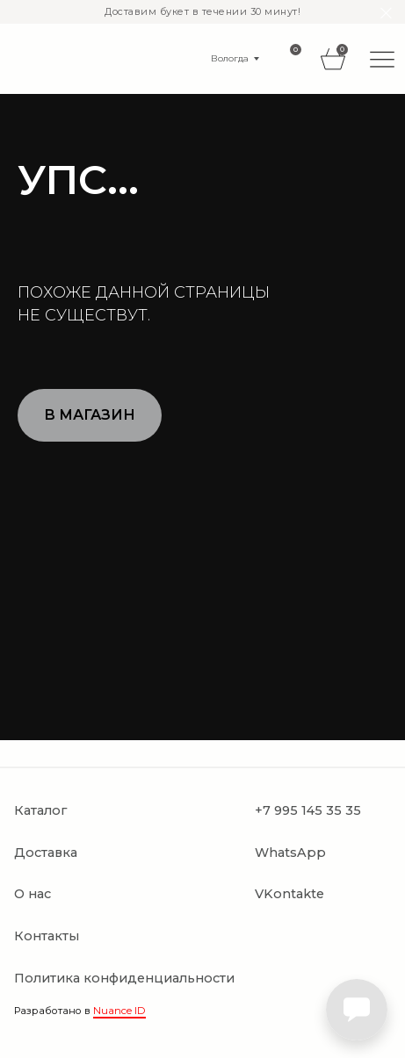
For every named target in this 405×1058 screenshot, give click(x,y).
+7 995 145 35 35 (308, 810)
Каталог (40, 810)
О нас (32, 894)
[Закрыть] (386, 14)
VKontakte (289, 894)
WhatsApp (290, 852)
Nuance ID (119, 1010)
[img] (382, 59)
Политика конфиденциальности (124, 978)
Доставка (45, 852)
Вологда (230, 58)
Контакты (46, 936)
